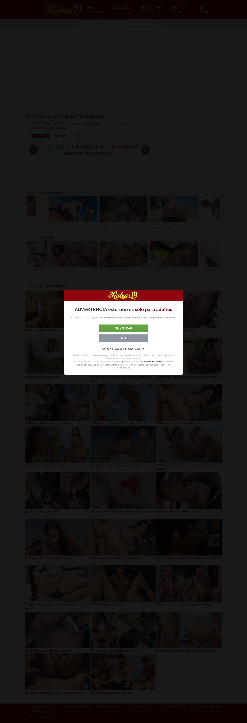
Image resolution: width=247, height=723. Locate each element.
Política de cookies (153, 361)
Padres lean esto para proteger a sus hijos (123, 348)
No (123, 338)
